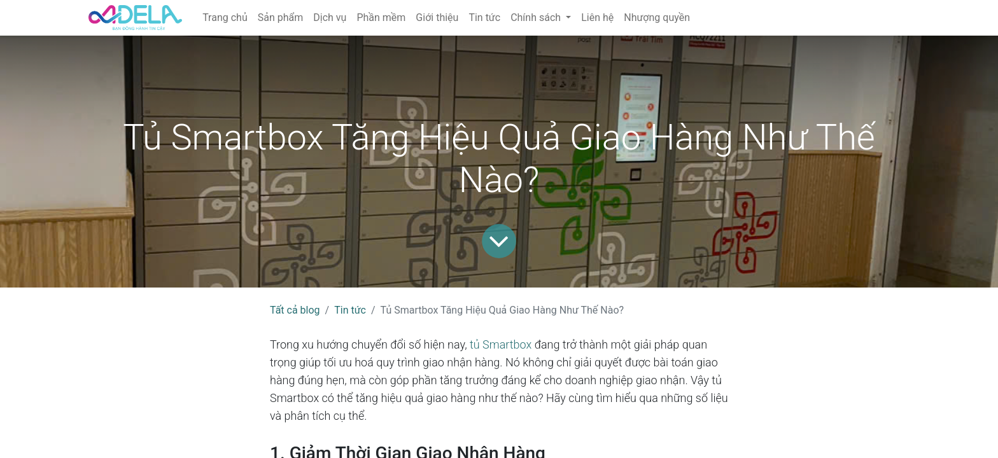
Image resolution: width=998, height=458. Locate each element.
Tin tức (350, 310)
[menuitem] (225, 18)
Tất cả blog (295, 310)
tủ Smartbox (500, 344)
